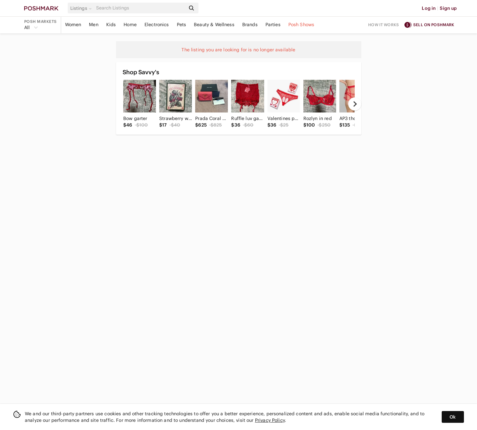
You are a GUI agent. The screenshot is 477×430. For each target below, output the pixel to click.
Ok (453, 417)
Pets (181, 24)
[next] (354, 104)
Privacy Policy (270, 420)
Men (93, 24)
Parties (273, 24)
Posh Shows (301, 24)
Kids (111, 24)
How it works (383, 24)
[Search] (140, 8)
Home (130, 24)
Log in (429, 8)
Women (73, 24)
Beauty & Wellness (214, 24)
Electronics (157, 24)
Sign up (448, 8)
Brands (250, 24)
